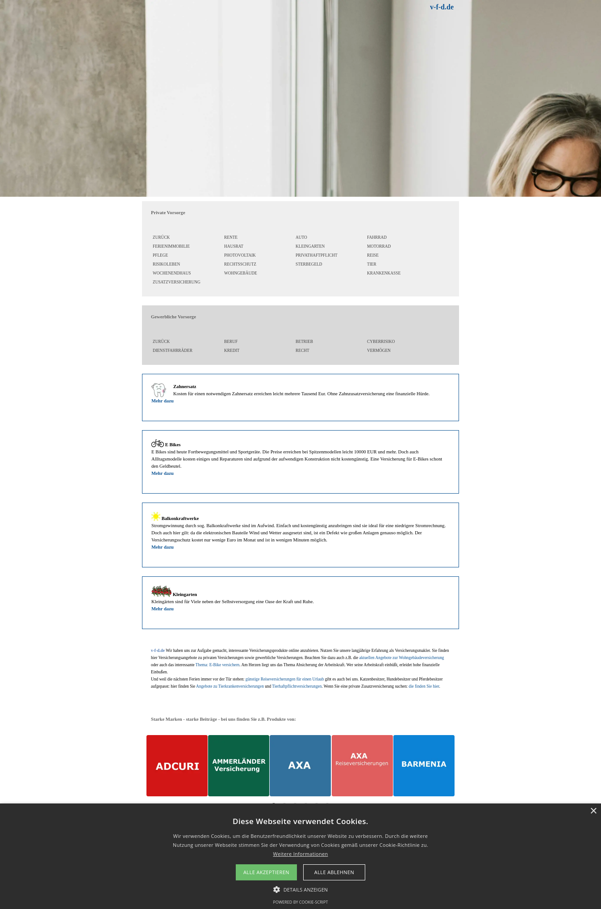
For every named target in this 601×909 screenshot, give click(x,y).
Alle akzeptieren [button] (266, 872)
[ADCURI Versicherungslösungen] (177, 765)
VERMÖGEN (379, 350)
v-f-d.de (442, 7)
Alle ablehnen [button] (334, 872)
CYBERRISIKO (381, 341)
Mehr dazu (162, 400)
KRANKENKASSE (384, 273)
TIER (371, 264)
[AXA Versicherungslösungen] (300, 765)
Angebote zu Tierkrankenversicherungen (230, 686)
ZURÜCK (161, 237)
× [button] (593, 811)
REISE (373, 255)
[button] (300, 888)
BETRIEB (304, 341)
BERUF (231, 341)
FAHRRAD (377, 237)
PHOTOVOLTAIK (240, 255)
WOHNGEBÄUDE (240, 273)
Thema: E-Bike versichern (217, 665)
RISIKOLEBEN (166, 264)
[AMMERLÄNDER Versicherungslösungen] (238, 765)
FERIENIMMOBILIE (171, 246)
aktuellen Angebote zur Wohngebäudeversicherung (401, 657)
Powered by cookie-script (300, 902)
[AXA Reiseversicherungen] (362, 765)
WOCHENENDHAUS (172, 273)
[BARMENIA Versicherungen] (424, 765)
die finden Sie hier (424, 686)
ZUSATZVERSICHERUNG (176, 282)
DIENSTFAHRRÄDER (172, 350)
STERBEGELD (309, 264)
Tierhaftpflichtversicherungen (296, 686)
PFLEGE (160, 255)
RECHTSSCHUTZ (240, 264)
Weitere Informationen (300, 853)
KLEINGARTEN (310, 246)
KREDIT (231, 350)
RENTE (231, 237)
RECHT (302, 350)
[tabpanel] (382, 7)
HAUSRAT (233, 246)
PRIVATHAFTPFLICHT (317, 255)
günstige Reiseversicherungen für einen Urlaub (285, 679)
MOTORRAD (379, 246)
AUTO (301, 237)
